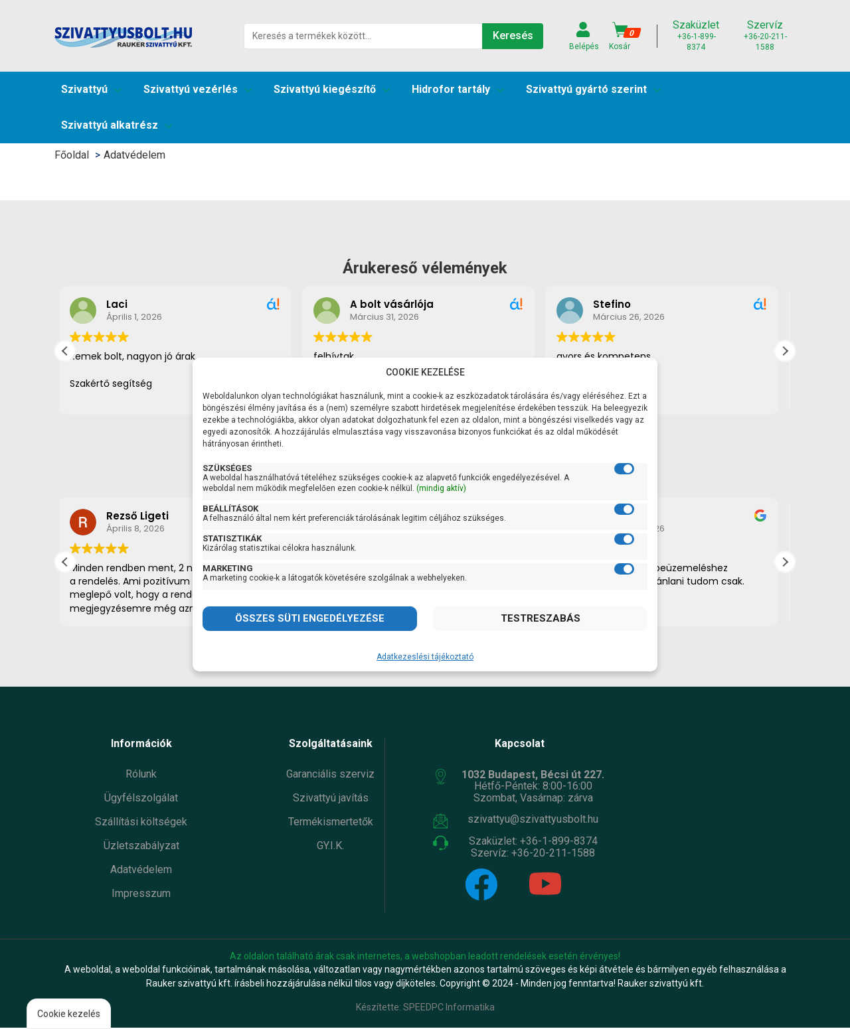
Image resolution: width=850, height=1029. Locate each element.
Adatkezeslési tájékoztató (425, 656)
